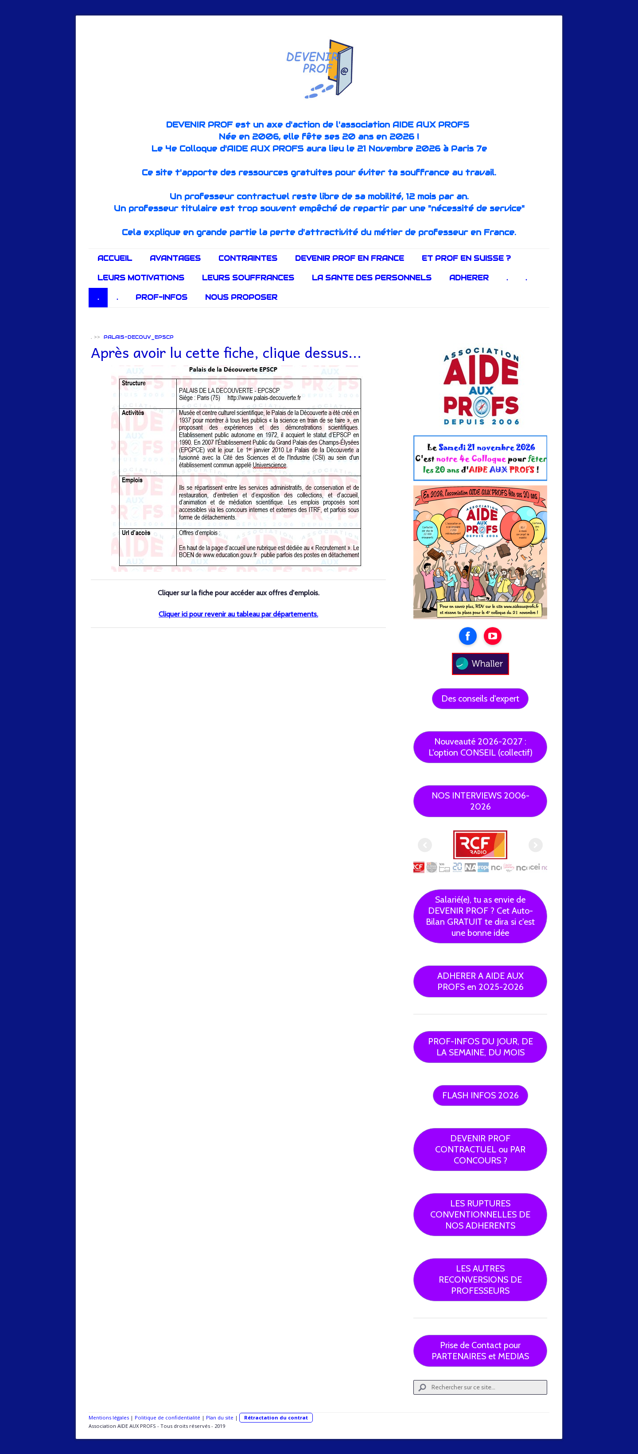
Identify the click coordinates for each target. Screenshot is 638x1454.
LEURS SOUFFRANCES (248, 278)
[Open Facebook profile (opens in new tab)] (468, 636)
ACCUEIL (114, 258)
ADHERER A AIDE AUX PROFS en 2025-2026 (480, 981)
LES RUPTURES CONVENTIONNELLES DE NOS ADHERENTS (480, 1214)
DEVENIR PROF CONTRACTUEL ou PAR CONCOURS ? (480, 1149)
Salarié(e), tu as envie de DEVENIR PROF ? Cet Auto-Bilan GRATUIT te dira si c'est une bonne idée (480, 916)
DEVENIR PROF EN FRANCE (349, 258)
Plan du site (219, 1417)
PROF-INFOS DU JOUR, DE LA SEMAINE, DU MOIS (480, 1047)
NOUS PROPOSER (241, 297)
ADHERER (469, 278)
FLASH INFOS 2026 (480, 1095)
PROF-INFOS (161, 297)
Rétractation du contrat (276, 1417)
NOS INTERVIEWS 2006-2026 (480, 801)
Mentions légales (109, 1417)
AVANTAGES (175, 258)
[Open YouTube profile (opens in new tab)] (493, 636)
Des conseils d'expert (480, 698)
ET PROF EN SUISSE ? (466, 258)
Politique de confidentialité (167, 1417)
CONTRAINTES (247, 258)
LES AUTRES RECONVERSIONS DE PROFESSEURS (480, 1279)
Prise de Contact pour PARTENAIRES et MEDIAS (480, 1350)
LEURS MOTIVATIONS (140, 278)
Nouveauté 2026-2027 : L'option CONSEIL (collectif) (480, 747)
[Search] (480, 1387)
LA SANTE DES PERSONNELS (372, 278)
